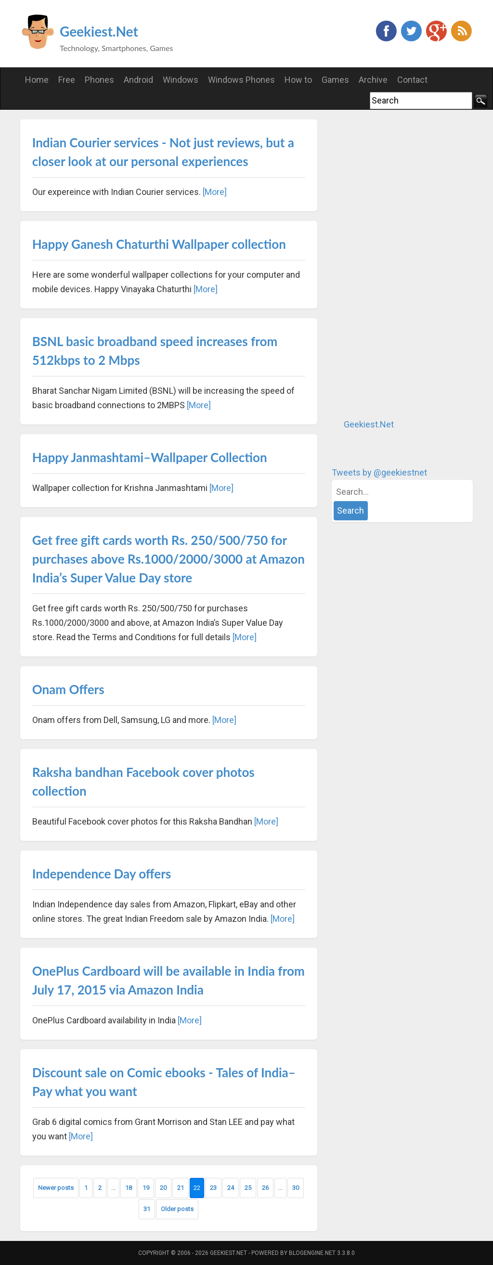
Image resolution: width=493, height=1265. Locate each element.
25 (248, 1187)
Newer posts (56, 1187)
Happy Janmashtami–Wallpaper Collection (149, 457)
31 (146, 1209)
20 (163, 1187)
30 (295, 1187)
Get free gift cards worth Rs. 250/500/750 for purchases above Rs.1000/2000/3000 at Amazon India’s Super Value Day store (168, 558)
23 (213, 1187)
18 (128, 1187)
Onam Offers (68, 689)
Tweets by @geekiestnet (379, 472)
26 (265, 1187)
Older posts (177, 1209)
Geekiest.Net (99, 31)
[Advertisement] (404, 263)
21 (180, 1187)
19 (146, 1187)
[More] (215, 192)
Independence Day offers (101, 873)
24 (230, 1187)
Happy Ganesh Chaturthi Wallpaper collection (159, 244)
